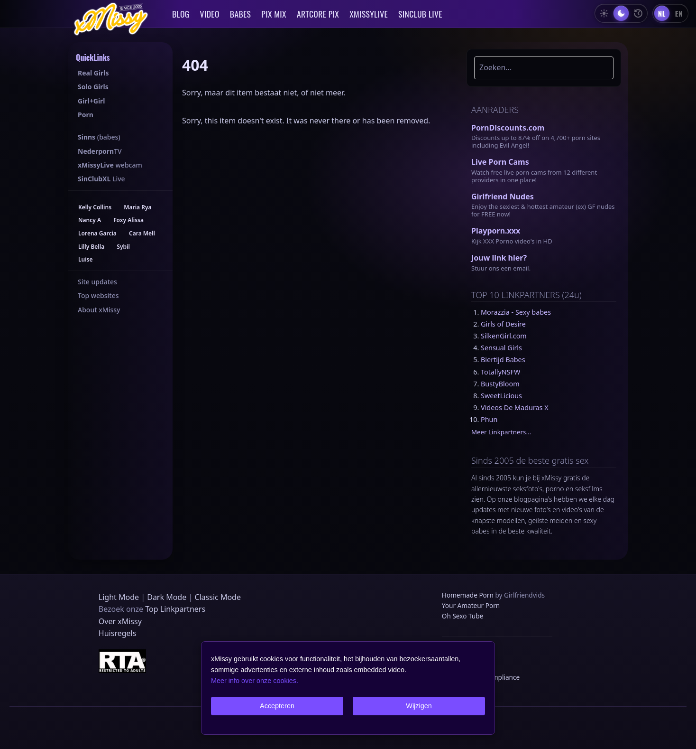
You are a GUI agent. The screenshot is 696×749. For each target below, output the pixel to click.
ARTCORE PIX (318, 14)
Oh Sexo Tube (462, 615)
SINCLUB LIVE (420, 14)
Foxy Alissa (128, 220)
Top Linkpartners (175, 609)
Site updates (97, 281)
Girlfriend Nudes (502, 196)
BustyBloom (500, 383)
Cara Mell (142, 233)
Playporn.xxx (495, 230)
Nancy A (89, 220)
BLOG (181, 14)
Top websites (98, 295)
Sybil (123, 247)
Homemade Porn (468, 594)
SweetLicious (501, 395)
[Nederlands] (661, 13)
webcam (110, 164)
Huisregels (118, 633)
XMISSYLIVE (368, 14)
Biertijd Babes (503, 359)
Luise (85, 259)
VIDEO (210, 14)
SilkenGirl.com (504, 335)
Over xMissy (120, 621)
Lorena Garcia (97, 233)
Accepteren (277, 706)
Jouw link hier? (499, 258)
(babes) (99, 136)
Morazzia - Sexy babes (516, 312)
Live (101, 178)
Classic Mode (217, 597)
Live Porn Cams (500, 162)
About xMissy (99, 309)
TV (100, 151)
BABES (240, 14)
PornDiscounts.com (507, 127)
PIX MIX (273, 14)
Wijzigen (418, 706)
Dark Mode (166, 597)
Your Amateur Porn (471, 605)
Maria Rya (137, 207)
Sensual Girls (501, 347)
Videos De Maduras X (515, 407)
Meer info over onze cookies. (254, 680)
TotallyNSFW (500, 371)
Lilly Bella (91, 247)
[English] (679, 13)
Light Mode (119, 597)
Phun (489, 419)
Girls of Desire (503, 323)
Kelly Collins (94, 207)
